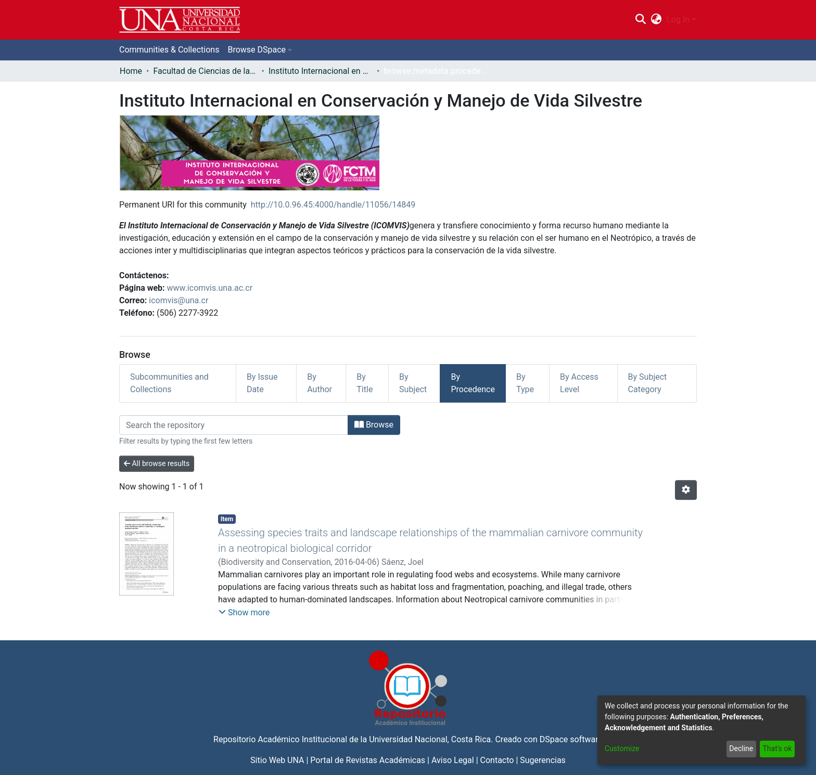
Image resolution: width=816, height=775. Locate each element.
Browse (373, 425)
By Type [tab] (525, 383)
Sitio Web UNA (277, 760)
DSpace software (571, 739)
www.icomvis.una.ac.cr (210, 288)
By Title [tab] (364, 383)
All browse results (156, 463)
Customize (622, 748)
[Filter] (233, 425)
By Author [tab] (319, 383)
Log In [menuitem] (678, 19)
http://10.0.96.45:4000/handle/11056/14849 (333, 205)
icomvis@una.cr (178, 300)
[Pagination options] (686, 490)
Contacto (497, 760)
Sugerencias (543, 760)
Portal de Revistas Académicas (367, 760)
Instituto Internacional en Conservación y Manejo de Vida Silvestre (321, 71)
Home (131, 71)
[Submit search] (640, 20)
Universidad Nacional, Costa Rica (430, 739)
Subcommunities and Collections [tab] (169, 383)
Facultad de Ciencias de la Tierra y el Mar (205, 71)
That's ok (777, 748)
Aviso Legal (452, 760)
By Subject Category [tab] (647, 383)
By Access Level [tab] (579, 383)
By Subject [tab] (413, 383)
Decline (741, 748)
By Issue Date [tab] (262, 383)
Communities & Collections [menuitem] (169, 50)
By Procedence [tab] (473, 383)
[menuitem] (656, 20)
